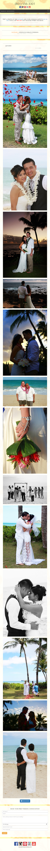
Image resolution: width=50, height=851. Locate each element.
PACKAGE (20, 19)
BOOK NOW (25, 801)
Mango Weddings (7, 11)
